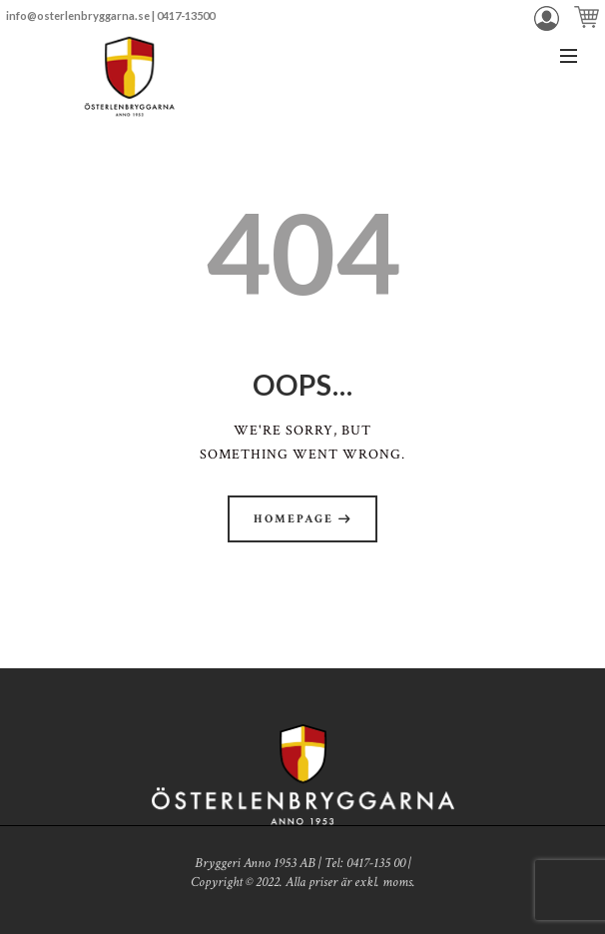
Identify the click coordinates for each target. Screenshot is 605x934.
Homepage (293, 518)
